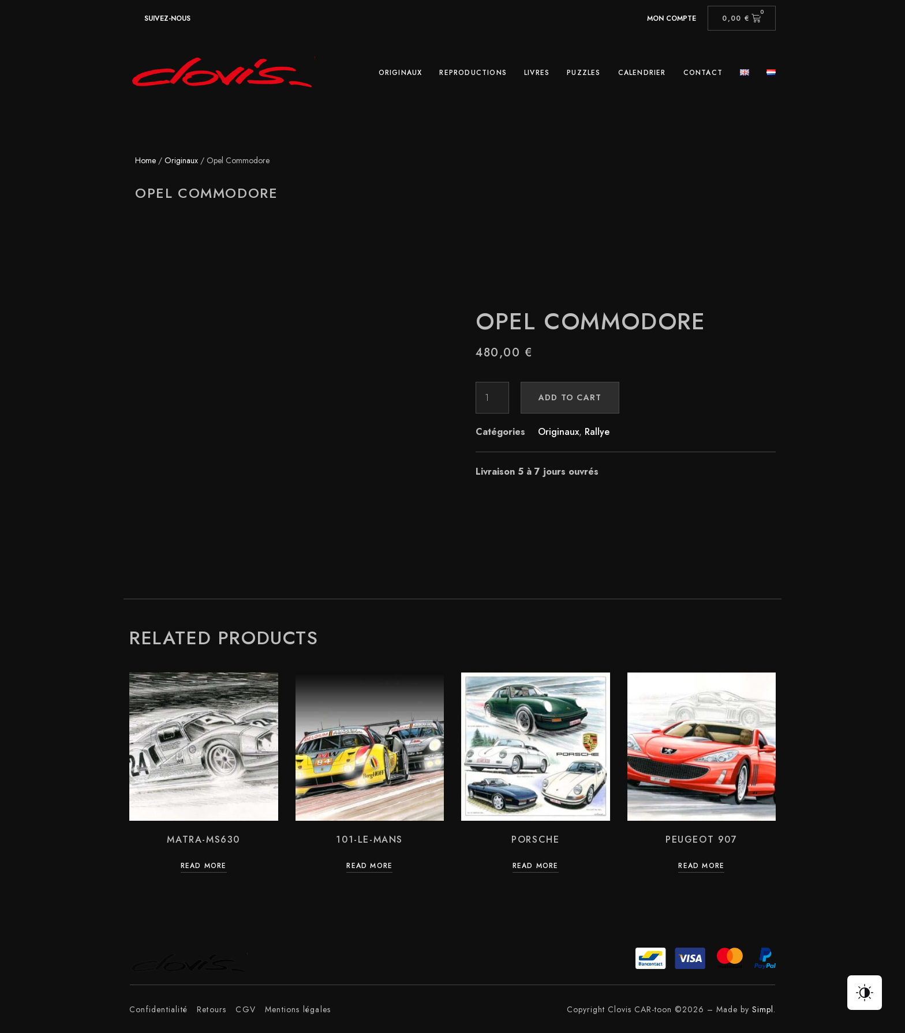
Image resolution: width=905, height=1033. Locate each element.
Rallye (597, 431)
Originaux (400, 72)
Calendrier (642, 72)
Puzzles (583, 72)
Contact (703, 72)
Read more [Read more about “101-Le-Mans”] (369, 866)
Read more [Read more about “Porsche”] (536, 866)
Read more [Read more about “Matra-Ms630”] (204, 866)
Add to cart (569, 397)
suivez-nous (167, 18)
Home (145, 160)
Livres (536, 72)
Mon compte (671, 18)
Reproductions (473, 72)
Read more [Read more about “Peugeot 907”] (701, 866)
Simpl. (764, 1009)
